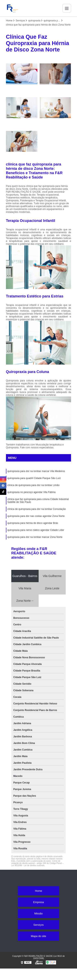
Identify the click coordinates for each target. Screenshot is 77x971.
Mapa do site (38, 936)
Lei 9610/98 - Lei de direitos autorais (28, 865)
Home (38, 890)
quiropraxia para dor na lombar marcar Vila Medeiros (36, 471)
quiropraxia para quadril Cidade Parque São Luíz (34, 478)
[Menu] (67, 8)
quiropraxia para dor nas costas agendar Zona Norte (36, 516)
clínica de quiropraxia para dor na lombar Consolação (36, 509)
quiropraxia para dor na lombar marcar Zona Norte (34, 537)
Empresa (38, 902)
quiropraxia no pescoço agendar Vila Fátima (31, 492)
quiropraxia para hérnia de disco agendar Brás (32, 523)
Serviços (38, 924)
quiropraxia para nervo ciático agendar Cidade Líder (35, 530)
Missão (38, 913)
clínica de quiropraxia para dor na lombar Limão (33, 485)
